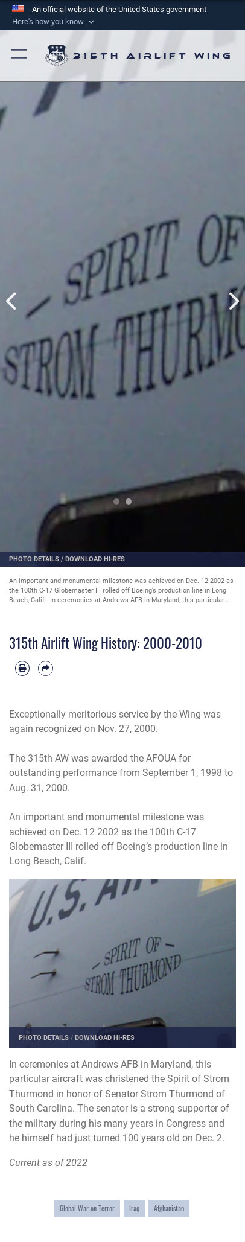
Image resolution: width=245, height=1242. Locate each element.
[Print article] (22, 668)
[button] (54, 22)
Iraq (134, 1208)
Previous (12, 288)
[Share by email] (45, 668)
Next (232, 288)
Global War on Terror (87, 1208)
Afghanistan (169, 1208)
